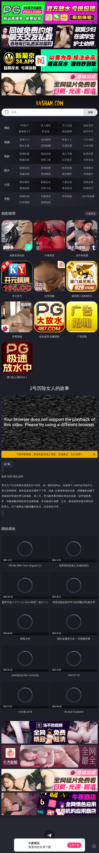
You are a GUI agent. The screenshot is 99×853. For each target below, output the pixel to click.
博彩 (7, 128)
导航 (7, 199)
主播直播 (67, 145)
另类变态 (88, 159)
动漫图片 (88, 168)
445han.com (49, 103)
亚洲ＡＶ (24, 139)
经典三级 (46, 159)
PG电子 (24, 125)
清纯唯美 (46, 174)
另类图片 (88, 174)
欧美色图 (67, 168)
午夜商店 (46, 196)
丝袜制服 (46, 145)
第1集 (7, 464)
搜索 (90, 112)
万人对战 (67, 125)
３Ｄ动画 (88, 139)
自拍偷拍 (46, 139)
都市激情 (24, 182)
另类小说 (46, 188)
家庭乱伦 (46, 182)
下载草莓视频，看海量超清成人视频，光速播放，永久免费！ (56, 454)
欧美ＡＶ (67, 139)
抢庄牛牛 (88, 131)
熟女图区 (67, 174)
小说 (7, 185)
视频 (7, 142)
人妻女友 (67, 182)
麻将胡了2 (24, 131)
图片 (7, 170)
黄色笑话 (67, 188)
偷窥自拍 (24, 168)
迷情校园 (24, 188)
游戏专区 (88, 125)
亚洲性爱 (24, 153)
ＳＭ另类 (88, 145)
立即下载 (74, 845)
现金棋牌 (67, 131)
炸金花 (46, 131)
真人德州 (46, 125)
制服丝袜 (24, 159)
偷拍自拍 (46, 153)
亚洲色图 (46, 168)
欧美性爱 (88, 153)
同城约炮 (24, 196)
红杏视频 (24, 202)
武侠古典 (88, 182)
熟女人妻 (24, 145)
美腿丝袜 (24, 174)
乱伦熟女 (67, 159)
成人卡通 (67, 153)
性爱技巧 (88, 188)
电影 (7, 156)
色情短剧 (46, 202)
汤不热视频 (88, 196)
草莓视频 (67, 196)
